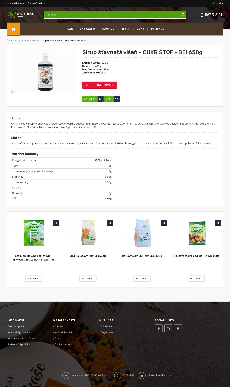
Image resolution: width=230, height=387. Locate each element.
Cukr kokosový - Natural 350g (88, 256)
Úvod (9, 40)
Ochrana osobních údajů (21, 338)
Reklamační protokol (19, 344)
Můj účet (217, 3)
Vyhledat (94, 99)
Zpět (113, 99)
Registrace (107, 332)
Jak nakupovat (16, 326)
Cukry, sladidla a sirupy (26, 40)
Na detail (34, 278)
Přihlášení (106, 326)
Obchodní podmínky (19, 332)
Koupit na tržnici (100, 85)
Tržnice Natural (63, 344)
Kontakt (59, 326)
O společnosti (36, 3)
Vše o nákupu (15, 3)
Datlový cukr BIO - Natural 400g (142, 256)
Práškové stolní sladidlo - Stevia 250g (196, 256)
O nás (58, 338)
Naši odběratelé (63, 332)
